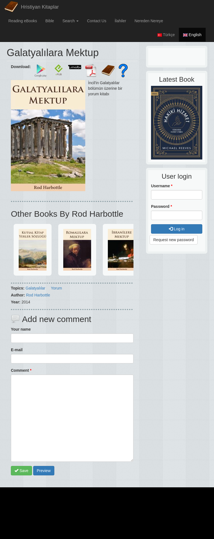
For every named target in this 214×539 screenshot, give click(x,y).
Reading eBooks (22, 21)
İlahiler (120, 21)
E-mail (17, 350)
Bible (49, 21)
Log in (176, 229)
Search (70, 21)
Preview (44, 470)
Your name (21, 329)
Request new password (173, 240)
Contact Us (96, 21)
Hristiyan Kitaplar (40, 7)
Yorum (56, 288)
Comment (21, 370)
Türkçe (166, 35)
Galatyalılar (35, 288)
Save (21, 470)
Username (161, 186)
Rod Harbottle (38, 295)
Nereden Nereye (149, 21)
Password (161, 206)
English (192, 35)
